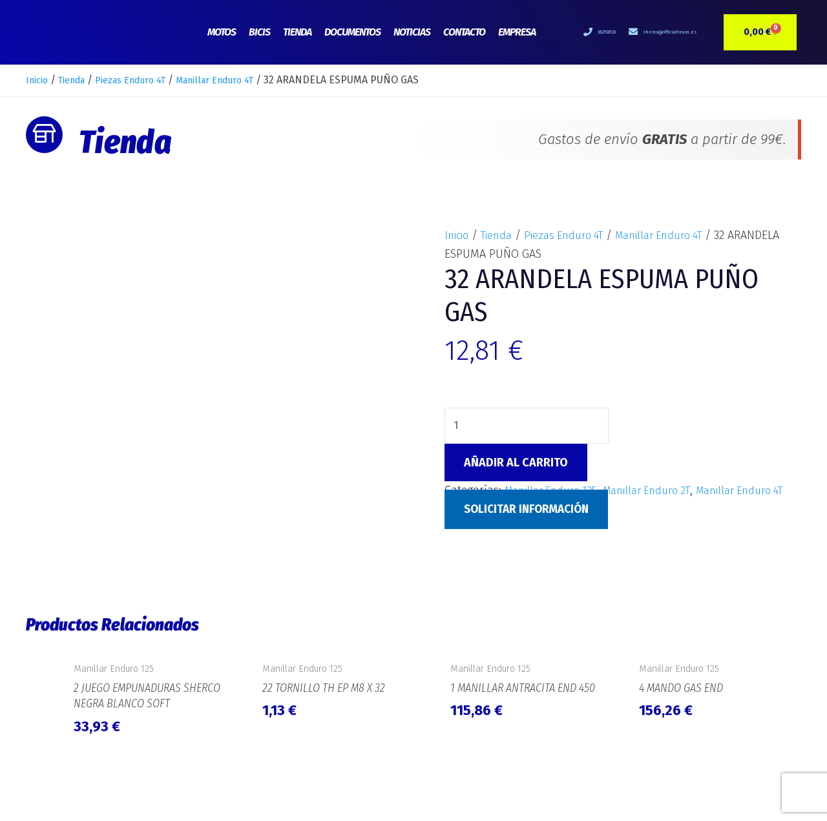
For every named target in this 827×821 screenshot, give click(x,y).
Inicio (39, 80)
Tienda (297, 32)
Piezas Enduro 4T (146, 80)
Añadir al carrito (516, 464)
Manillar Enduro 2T (660, 491)
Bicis (259, 32)
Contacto (464, 32)
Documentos (352, 32)
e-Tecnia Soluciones (759, 791)
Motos (221, 32)
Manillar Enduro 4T (243, 80)
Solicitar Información (530, 529)
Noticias (411, 32)
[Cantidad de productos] (528, 426)
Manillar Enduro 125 (556, 491)
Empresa (517, 32)
